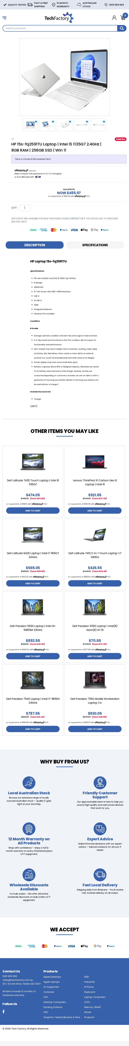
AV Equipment (51, 991)
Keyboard (89, 996)
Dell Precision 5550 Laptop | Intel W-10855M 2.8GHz (33, 630)
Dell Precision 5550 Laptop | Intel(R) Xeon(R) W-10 (95, 630)
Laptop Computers (95, 1001)
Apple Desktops (52, 981)
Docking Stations (52, 1011)
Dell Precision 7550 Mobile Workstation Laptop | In (94, 704)
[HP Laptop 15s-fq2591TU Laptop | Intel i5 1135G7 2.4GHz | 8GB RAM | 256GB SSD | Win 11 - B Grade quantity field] (24, 207)
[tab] (35, 245)
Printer (87, 1016)
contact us (76, 218)
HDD (86, 981)
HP (12, 139)
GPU (45, 1016)
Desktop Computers (54, 1006)
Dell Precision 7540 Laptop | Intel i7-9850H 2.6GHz (33, 704)
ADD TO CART (33, 511)
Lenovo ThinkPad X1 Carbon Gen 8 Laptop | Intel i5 (95, 482)
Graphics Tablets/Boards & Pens (61, 1021)
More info (32, 171)
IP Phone (89, 991)
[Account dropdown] (114, 18)
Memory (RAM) (92, 1011)
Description (34, 245)
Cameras (48, 996)
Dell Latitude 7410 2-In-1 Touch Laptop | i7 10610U (95, 556)
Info (88, 196)
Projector (89, 1021)
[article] (33, 482)
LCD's (87, 1006)
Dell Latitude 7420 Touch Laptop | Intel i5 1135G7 (33, 482)
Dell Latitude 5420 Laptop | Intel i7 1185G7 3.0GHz (33, 556)
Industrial (89, 986)
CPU (45, 1001)
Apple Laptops (51, 986)
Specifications (95, 245)
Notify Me (41, 207)
